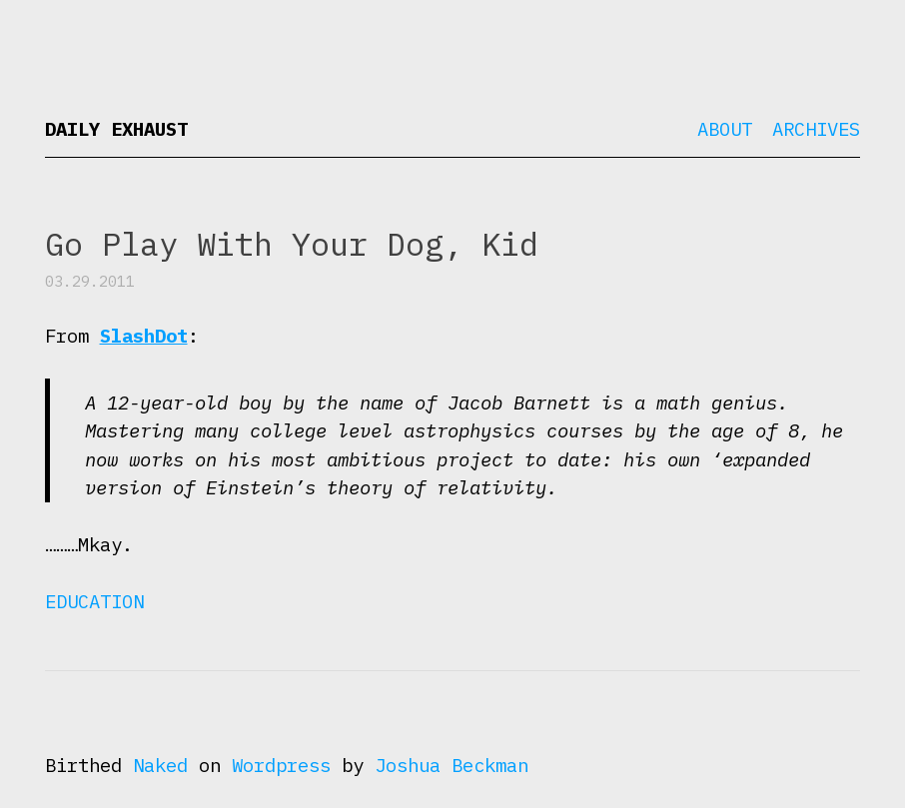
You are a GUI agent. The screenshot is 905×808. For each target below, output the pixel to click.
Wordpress (281, 765)
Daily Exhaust (116, 129)
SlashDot (144, 336)
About (724, 129)
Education (94, 601)
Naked (160, 765)
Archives (816, 129)
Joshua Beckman (451, 765)
